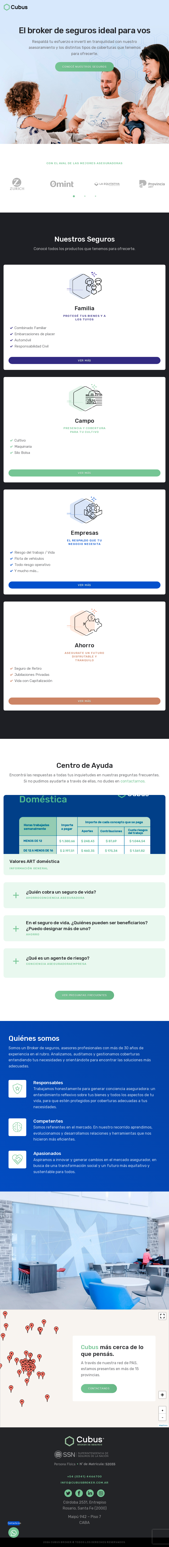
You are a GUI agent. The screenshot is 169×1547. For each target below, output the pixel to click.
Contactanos (99, 1388)
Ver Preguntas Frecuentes (84, 995)
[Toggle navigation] (162, 8)
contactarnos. (133, 781)
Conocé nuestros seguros (84, 66)
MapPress (163, 1425)
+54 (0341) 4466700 (84, 1476)
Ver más (84, 360)
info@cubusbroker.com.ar (84, 1482)
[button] (5, 1315)
